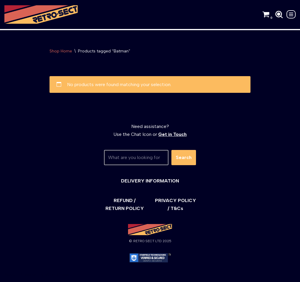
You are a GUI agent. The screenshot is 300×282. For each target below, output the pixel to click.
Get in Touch (172, 134)
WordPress (57, 274)
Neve (9, 274)
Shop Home (61, 51)
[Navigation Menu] (291, 14)
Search (184, 157)
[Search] (279, 14)
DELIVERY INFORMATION (150, 181)
